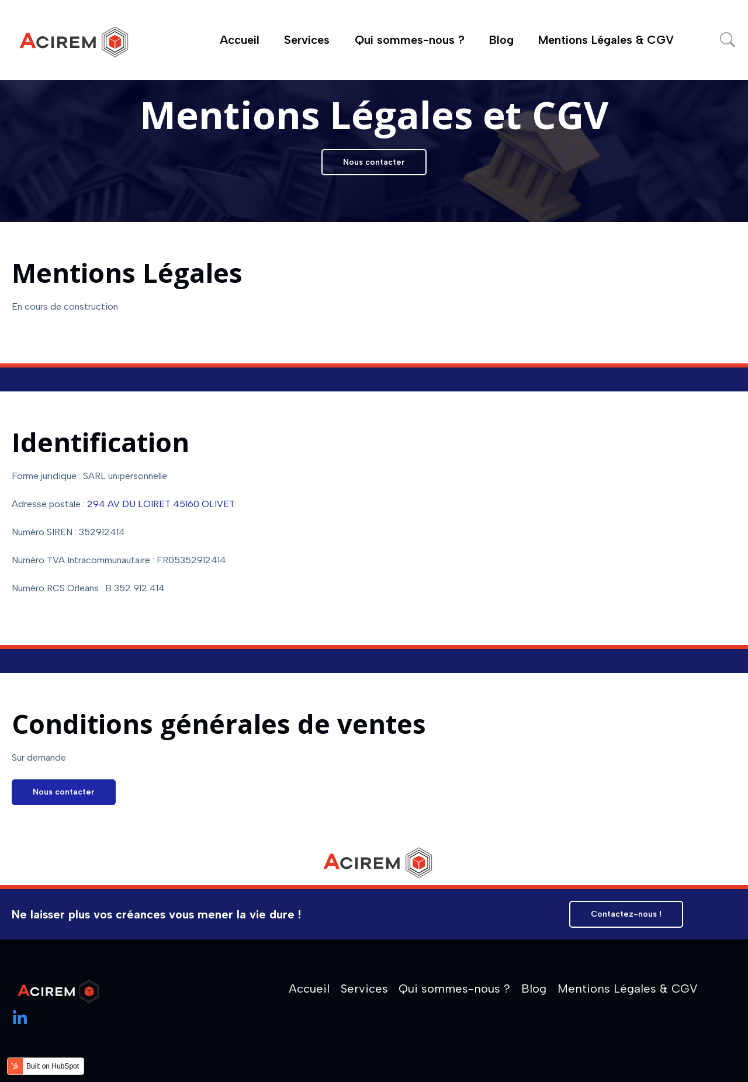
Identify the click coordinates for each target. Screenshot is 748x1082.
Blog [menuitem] (533, 989)
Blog (501, 40)
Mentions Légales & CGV (606, 40)
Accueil (239, 40)
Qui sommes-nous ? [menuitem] (454, 989)
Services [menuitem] (364, 989)
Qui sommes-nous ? (410, 40)
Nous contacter (374, 162)
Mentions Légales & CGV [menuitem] (627, 989)
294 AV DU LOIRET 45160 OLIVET (161, 503)
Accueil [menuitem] (309, 989)
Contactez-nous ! (626, 914)
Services (307, 40)
